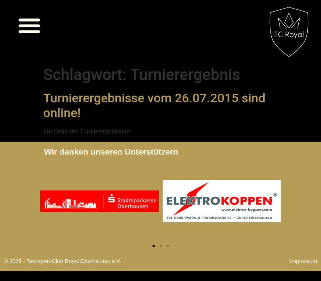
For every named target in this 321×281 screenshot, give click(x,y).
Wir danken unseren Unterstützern (111, 151)
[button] (29, 25)
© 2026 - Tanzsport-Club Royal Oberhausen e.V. (62, 261)
